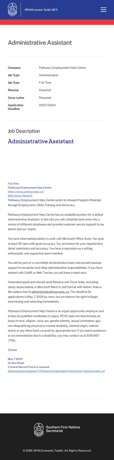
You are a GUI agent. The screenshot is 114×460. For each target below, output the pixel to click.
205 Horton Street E (20, 195)
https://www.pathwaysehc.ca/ (26, 191)
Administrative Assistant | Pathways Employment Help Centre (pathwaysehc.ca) (56, 371)
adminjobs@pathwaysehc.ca (50, 292)
